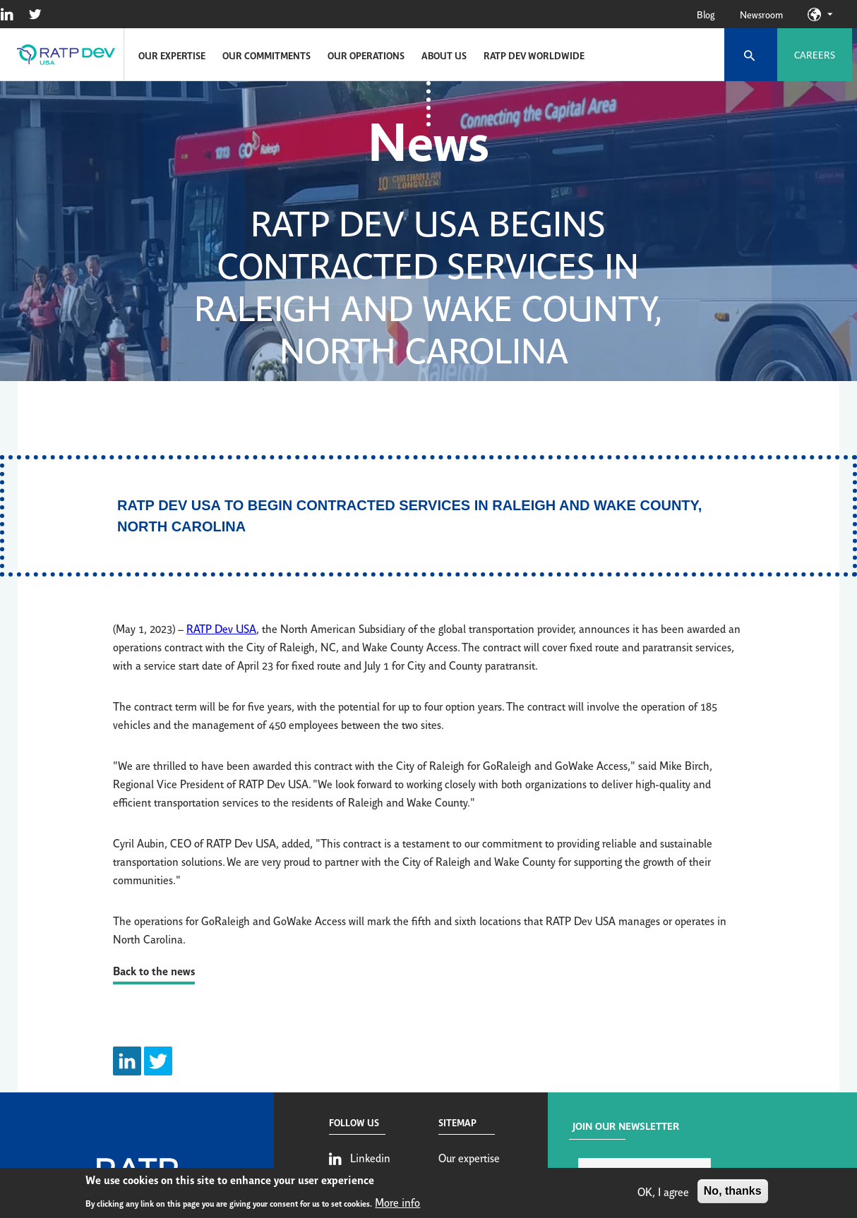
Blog (705, 14)
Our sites (829, 14)
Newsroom (761, 14)
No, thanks (733, 1192)
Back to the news (154, 970)
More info (397, 1203)
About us (444, 55)
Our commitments (266, 55)
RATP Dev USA (221, 628)
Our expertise (171, 55)
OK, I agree (663, 1193)
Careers (814, 54)
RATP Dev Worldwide (534, 55)
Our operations (366, 55)
